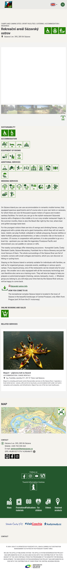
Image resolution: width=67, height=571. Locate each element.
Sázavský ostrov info (19, 286)
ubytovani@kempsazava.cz (22, 449)
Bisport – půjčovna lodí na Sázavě (17, 373)
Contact (4, 536)
